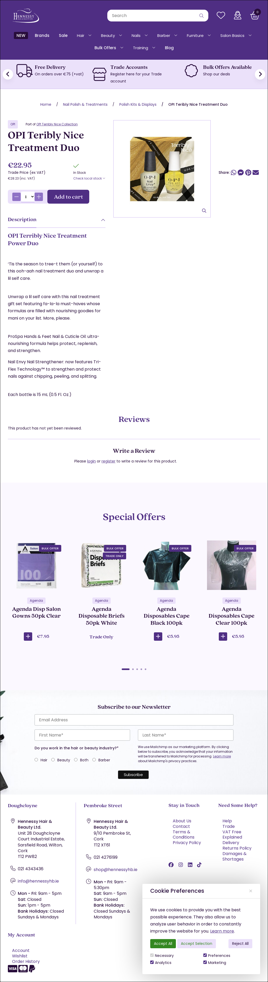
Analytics (160, 962)
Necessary (162, 955)
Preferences (216, 955)
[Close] (250, 891)
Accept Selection (196, 943)
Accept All (163, 943)
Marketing (214, 962)
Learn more (222, 931)
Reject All (240, 943)
